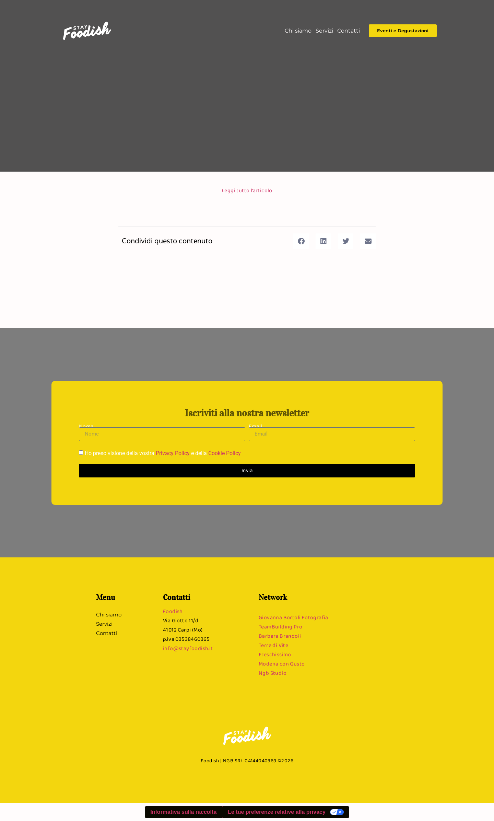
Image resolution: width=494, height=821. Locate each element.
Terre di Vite (273, 645)
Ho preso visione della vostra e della (163, 453)
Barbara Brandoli (280, 636)
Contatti (348, 30)
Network (273, 597)
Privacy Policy (173, 453)
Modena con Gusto (282, 664)
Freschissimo (275, 654)
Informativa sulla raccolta (183, 812)
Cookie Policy (224, 453)
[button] (301, 241)
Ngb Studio (272, 673)
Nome (86, 426)
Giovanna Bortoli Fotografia (293, 617)
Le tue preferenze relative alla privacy (277, 812)
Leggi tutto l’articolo (247, 190)
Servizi (324, 30)
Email (255, 426)
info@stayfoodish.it (188, 648)
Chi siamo (298, 30)
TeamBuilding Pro (280, 627)
